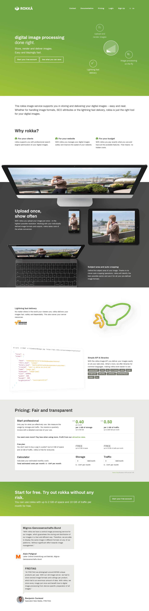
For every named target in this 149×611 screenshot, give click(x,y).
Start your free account (27, 60)
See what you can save (51, 60)
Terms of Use (115, 472)
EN (133, 8)
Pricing (101, 8)
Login (111, 8)
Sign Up (121, 8)
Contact (72, 8)
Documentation (87, 8)
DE (130, 8)
